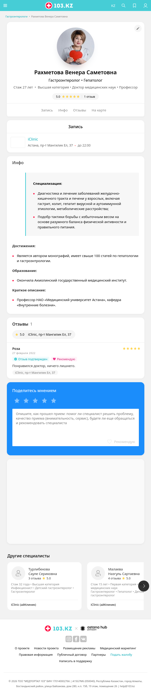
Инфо (63, 110)
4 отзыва (114, 578)
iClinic (33, 139)
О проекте (22, 648)
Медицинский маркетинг (118, 648)
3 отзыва (34, 578)
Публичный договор (72, 655)
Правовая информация (36, 655)
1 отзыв (89, 96)
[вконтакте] (83, 639)
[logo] (60, 5)
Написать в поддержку (75, 661)
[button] (5, 5)
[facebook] (76, 639)
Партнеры (98, 655)
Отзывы (79, 110)
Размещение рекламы (79, 648)
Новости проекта (46, 648)
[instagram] (69, 639)
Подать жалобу (121, 655)
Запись (47, 110)
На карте (99, 110)
